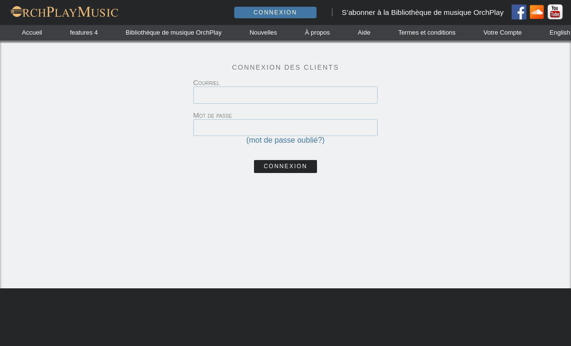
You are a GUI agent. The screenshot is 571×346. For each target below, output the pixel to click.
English (560, 32)
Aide (364, 32)
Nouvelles (263, 32)
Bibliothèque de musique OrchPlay (173, 32)
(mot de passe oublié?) (285, 140)
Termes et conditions (427, 32)
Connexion (275, 12)
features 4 (84, 32)
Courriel (206, 82)
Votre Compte (502, 32)
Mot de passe (212, 115)
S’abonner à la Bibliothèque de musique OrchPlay (423, 12)
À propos (317, 32)
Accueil (32, 32)
